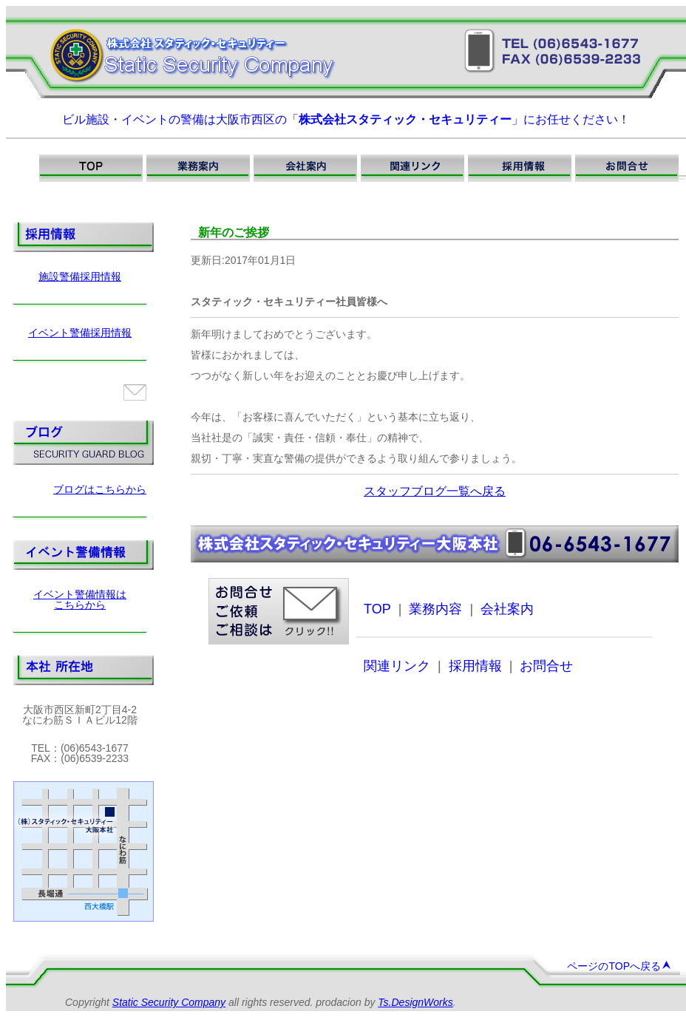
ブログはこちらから (99, 489)
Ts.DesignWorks (415, 1002)
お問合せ (546, 666)
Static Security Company (168, 1002)
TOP (377, 609)
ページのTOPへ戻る (619, 966)
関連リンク (397, 666)
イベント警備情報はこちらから (79, 599)
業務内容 (435, 609)
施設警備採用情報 (79, 276)
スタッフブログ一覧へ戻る (435, 491)
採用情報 (475, 666)
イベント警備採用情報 (80, 333)
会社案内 (507, 609)
